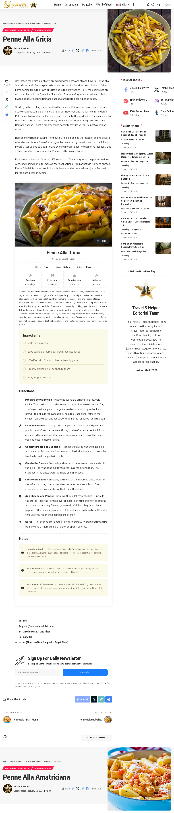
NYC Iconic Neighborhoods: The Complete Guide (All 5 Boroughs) (136, 200)
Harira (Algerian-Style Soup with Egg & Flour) (43, 642)
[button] (133, 4)
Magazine (140, 139)
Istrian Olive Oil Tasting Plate (34, 631)
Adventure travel (128, 251)
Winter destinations (129, 233)
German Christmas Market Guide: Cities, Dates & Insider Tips (135, 221)
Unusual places (127, 139)
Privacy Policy (100, 683)
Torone (23, 620)
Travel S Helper (21, 48)
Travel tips (125, 143)
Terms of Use (49, 683)
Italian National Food (32, 23)
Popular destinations (130, 208)
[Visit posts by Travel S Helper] (7, 50)
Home (5, 23)
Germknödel (25, 636)
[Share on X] (77, 50)
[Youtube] (136, 113)
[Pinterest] (136, 101)
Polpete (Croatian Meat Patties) (36, 626)
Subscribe (85, 672)
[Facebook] (136, 89)
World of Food (16, 23)
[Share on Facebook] (73, 50)
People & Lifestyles (129, 161)
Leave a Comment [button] (96, 738)
